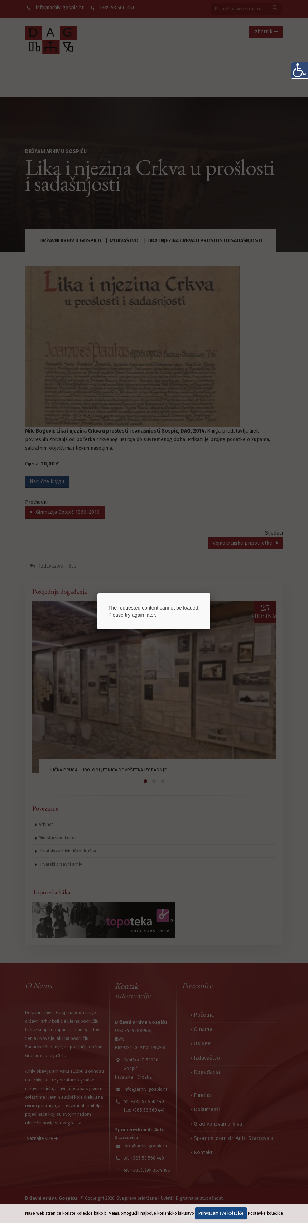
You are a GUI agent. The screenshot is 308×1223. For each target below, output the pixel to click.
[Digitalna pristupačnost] (299, 70)
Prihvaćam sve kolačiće (221, 1213)
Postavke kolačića (265, 1213)
